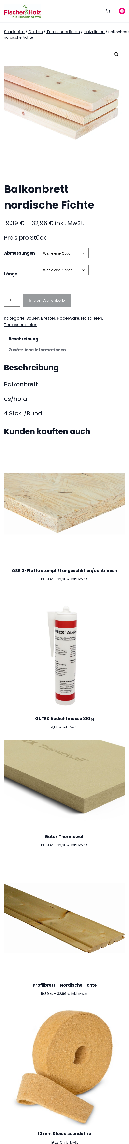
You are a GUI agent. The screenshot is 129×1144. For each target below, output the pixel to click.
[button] (116, 54)
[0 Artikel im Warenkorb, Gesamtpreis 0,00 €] (108, 11)
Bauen (32, 318)
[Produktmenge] (12, 300)
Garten (35, 32)
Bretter (48, 318)
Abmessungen (19, 253)
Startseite (14, 32)
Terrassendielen (63, 32)
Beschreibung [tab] (23, 339)
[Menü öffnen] (94, 11)
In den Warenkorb (47, 300)
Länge (10, 274)
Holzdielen (94, 32)
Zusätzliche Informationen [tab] (37, 350)
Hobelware (68, 318)
